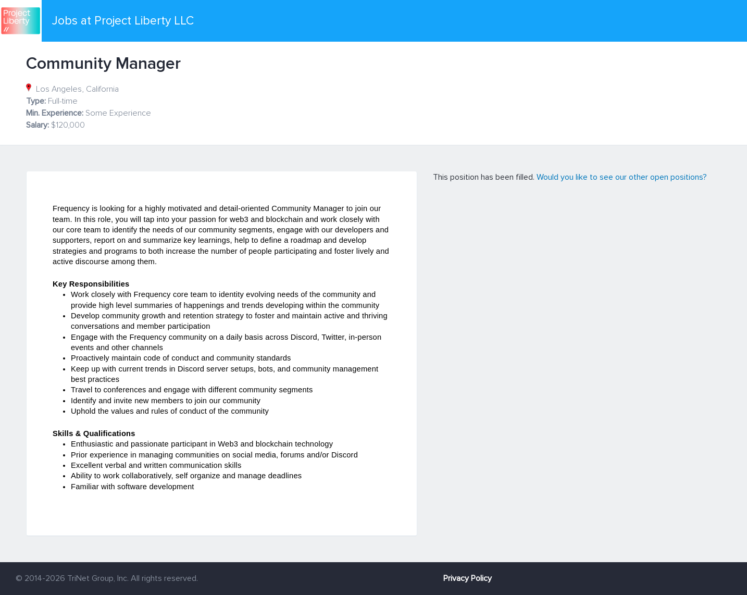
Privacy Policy (467, 578)
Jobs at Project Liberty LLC (123, 21)
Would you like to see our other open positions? (622, 177)
